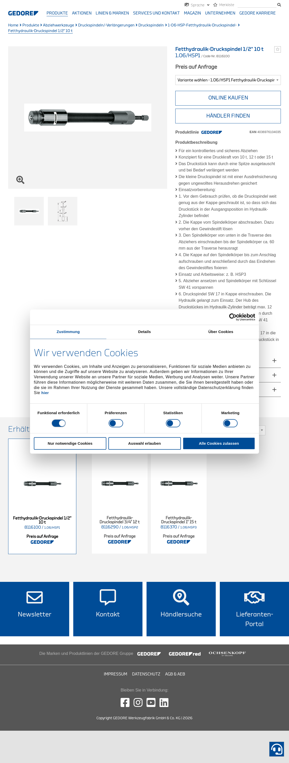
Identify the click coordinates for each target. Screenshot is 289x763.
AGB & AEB (175, 674)
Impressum (115, 674)
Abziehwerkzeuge (58, 25)
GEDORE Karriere (257, 13)
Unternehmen (220, 13)
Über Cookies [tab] (220, 331)
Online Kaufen (228, 97)
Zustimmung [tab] (68, 331)
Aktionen (82, 13)
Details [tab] (144, 331)
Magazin (192, 13)
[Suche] (257, 5)
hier (45, 393)
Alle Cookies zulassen (219, 443)
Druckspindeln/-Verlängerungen (106, 25)
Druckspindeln (151, 25)
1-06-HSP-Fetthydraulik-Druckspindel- (202, 25)
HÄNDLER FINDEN (228, 116)
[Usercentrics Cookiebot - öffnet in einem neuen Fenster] (233, 317)
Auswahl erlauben (144, 443)
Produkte (57, 13)
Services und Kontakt (156, 13)
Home (13, 25)
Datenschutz (146, 674)
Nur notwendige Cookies (70, 443)
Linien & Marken (112, 13)
